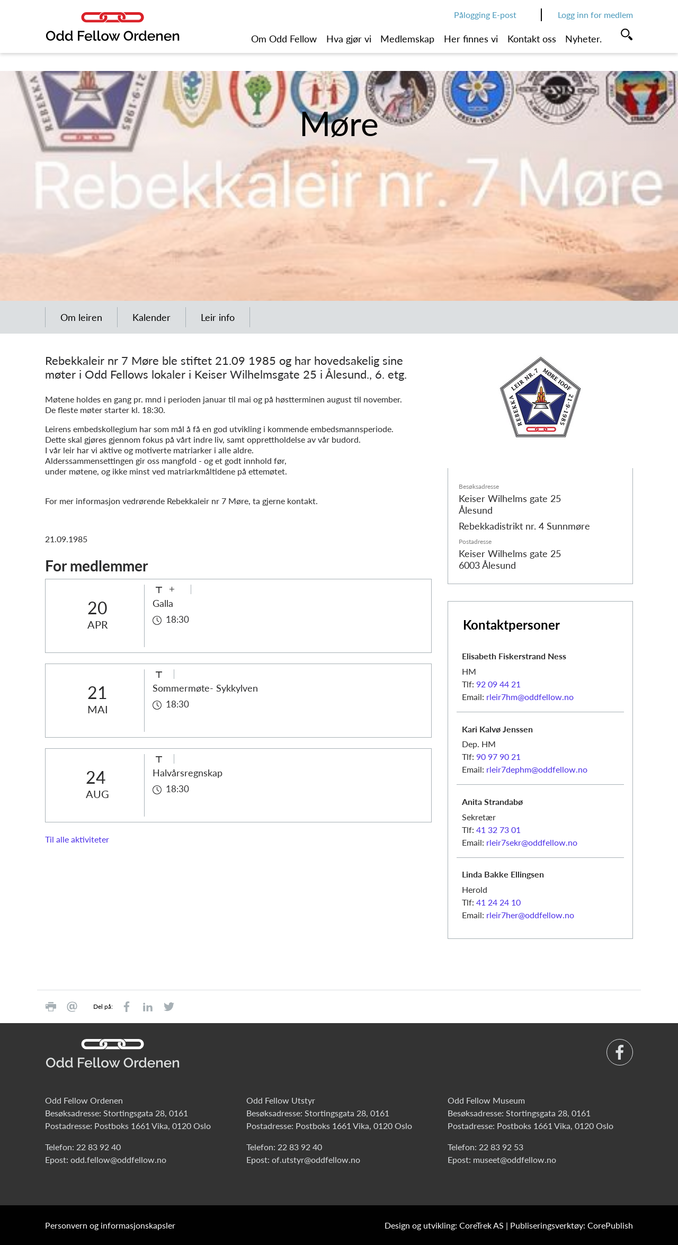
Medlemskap (407, 38)
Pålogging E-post (485, 15)
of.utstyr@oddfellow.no (316, 1159)
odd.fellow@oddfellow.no (118, 1159)
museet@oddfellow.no (514, 1159)
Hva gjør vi (348, 38)
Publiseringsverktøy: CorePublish (571, 1225)
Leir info (218, 317)
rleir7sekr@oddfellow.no (531, 842)
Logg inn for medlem (595, 15)
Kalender (151, 317)
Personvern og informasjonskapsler (110, 1225)
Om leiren (81, 317)
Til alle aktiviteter (77, 839)
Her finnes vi (471, 38)
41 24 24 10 (498, 902)
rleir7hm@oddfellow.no (530, 697)
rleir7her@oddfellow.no (530, 915)
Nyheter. (583, 38)
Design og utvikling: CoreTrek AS (444, 1225)
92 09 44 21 (498, 684)
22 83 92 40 (98, 1147)
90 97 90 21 (498, 756)
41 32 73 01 (498, 830)
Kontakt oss (531, 38)
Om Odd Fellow (284, 38)
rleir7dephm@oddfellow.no (536, 769)
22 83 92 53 (501, 1147)
